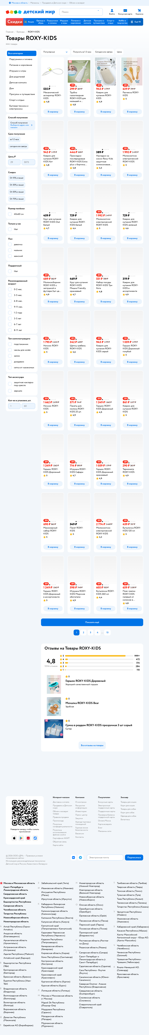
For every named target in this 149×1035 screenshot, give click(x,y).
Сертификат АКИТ (61, 838)
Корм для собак (127, 812)
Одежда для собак (128, 816)
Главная (9, 31)
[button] (135, 22)
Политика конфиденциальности (62, 825)
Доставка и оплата (61, 802)
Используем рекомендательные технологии (25, 861)
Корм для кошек (128, 805)
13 (107, 632)
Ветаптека (125, 819)
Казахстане (32, 864)
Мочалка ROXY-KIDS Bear (82, 703)
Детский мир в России (16, 864)
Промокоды (58, 820)
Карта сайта (58, 845)
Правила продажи (61, 817)
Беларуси (43, 864)
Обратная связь (59, 841)
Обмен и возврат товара (60, 812)
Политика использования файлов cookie (59, 832)
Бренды (21, 31)
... (102, 632)
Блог (100, 827)
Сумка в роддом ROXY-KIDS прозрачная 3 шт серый (98, 725)
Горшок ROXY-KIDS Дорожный (85, 681)
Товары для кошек (128, 802)
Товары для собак (128, 809)
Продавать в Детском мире (62, 806)
